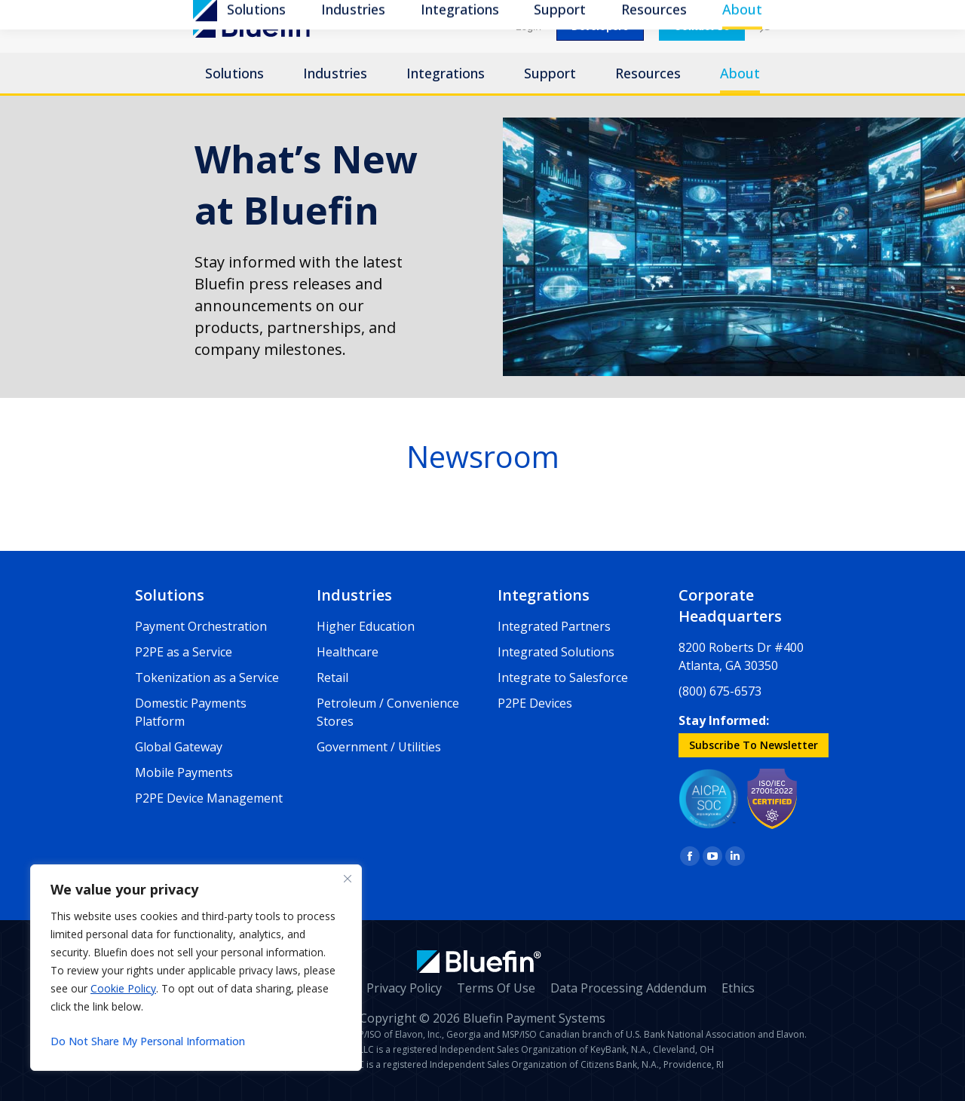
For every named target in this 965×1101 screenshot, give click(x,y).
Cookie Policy (123, 988)
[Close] (347, 878)
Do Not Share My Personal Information (148, 1041)
